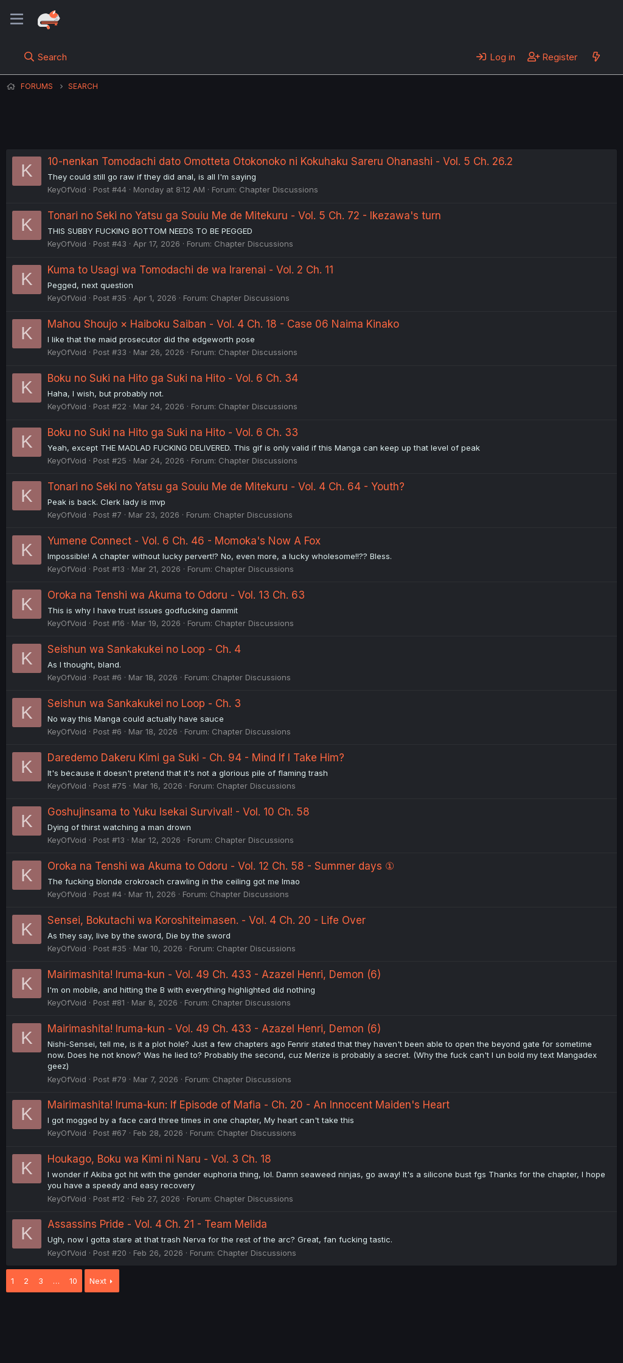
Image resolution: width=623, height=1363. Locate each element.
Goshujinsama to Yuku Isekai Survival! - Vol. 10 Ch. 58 (178, 812)
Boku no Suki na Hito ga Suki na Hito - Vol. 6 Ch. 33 (172, 432)
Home (390, 1320)
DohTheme (501, 1346)
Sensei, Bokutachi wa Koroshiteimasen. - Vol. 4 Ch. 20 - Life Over (206, 920)
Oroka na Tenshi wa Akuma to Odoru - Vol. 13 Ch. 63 (176, 595)
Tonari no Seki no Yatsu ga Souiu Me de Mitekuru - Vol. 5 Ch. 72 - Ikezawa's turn (244, 216)
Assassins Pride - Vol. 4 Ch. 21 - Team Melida (157, 1224)
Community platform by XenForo (517, 1336)
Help (354, 1320)
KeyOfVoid (66, 189)
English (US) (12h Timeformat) (68, 1320)
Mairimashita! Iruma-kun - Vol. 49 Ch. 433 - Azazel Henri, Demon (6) (214, 974)
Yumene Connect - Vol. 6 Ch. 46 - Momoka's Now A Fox (184, 541)
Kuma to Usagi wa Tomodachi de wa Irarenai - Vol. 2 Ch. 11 (190, 270)
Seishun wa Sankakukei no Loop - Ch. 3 (144, 703)
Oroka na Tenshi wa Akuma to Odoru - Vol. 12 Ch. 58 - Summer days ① (220, 866)
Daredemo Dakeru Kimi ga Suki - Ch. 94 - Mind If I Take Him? (195, 758)
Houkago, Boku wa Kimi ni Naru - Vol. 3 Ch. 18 (159, 1159)
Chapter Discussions (278, 189)
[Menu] (16, 19)
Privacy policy (304, 1320)
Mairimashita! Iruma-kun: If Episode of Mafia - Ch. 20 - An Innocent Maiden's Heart (248, 1105)
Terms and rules (231, 1320)
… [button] (56, 1281)
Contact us (165, 1320)
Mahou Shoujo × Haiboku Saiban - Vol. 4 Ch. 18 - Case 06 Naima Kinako (223, 324)
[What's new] (595, 56)
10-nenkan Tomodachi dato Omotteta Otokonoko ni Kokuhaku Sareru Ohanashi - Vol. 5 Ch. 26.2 (280, 161)
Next (97, 1281)
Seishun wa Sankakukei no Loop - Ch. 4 (144, 649)
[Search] (45, 56)
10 (73, 1281)
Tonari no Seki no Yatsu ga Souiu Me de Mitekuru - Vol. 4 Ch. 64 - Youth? (226, 487)
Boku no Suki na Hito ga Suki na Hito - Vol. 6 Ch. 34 (172, 378)
